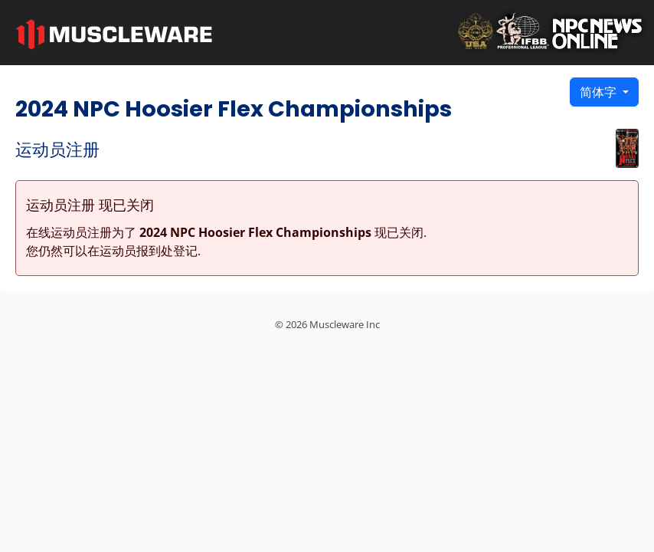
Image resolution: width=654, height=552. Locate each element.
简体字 (600, 92)
